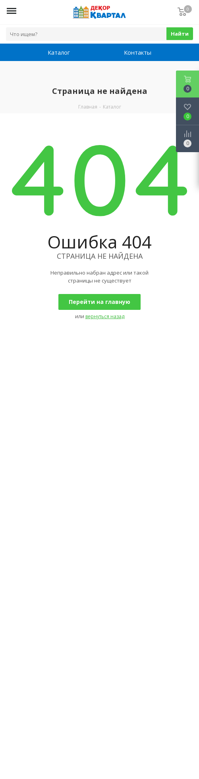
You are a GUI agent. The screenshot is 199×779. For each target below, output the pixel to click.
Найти (180, 33)
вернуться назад (104, 316)
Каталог (59, 52)
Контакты (137, 52)
